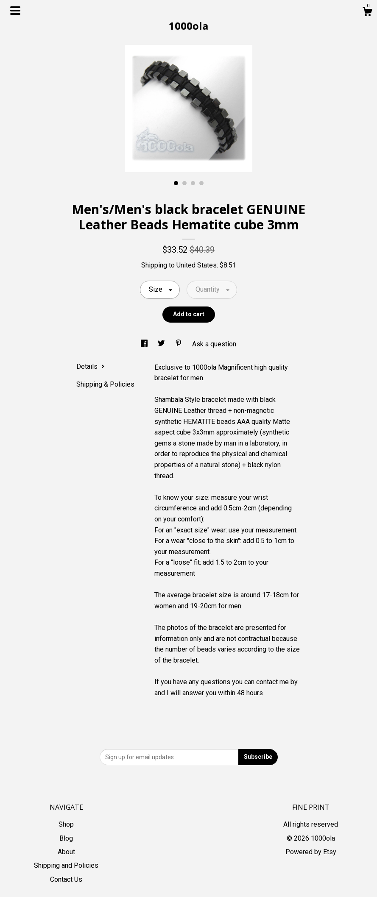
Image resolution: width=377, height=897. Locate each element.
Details (90, 366)
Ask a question (214, 344)
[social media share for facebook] (145, 344)
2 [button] (184, 183)
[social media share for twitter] (162, 344)
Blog (66, 838)
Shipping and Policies (66, 865)
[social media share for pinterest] (179, 344)
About (66, 852)
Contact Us (66, 879)
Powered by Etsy (310, 852)
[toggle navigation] (15, 10)
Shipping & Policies (105, 384)
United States (196, 265)
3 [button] (193, 183)
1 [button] (176, 183)
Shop (66, 824)
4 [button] (201, 183)
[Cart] (367, 12)
